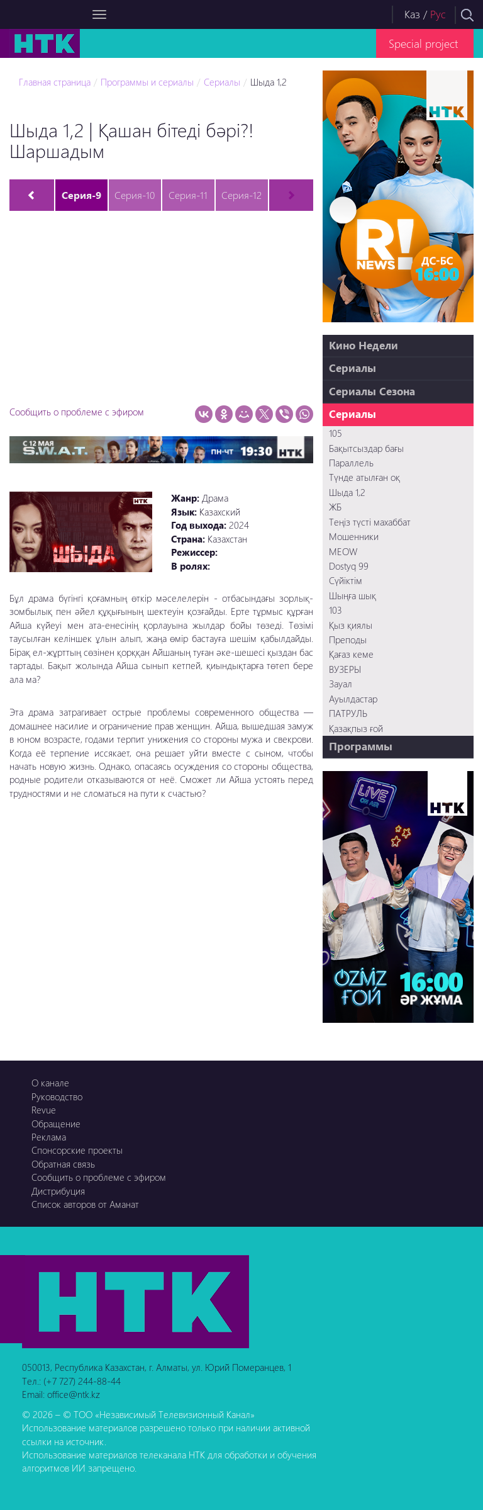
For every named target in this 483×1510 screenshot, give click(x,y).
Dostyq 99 (349, 566)
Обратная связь (63, 1164)
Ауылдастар (353, 698)
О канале (50, 1082)
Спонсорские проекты (77, 1150)
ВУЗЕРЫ (345, 669)
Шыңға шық (352, 595)
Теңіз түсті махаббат (370, 522)
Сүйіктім (345, 580)
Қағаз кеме (351, 654)
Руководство (56, 1096)
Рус (438, 14)
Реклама (48, 1136)
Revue (43, 1109)
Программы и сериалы (147, 82)
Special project (423, 43)
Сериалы (222, 82)
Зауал (340, 683)
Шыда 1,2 (268, 82)
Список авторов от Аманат (85, 1204)
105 (335, 433)
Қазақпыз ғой (356, 728)
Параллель (351, 462)
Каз (412, 14)
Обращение (55, 1123)
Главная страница (55, 82)
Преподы (348, 639)
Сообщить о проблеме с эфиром (76, 411)
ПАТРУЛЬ (348, 713)
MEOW (343, 551)
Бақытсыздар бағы (366, 448)
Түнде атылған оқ (364, 477)
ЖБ (335, 506)
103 (335, 610)
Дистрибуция (58, 1191)
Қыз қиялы (350, 625)
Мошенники (354, 536)
